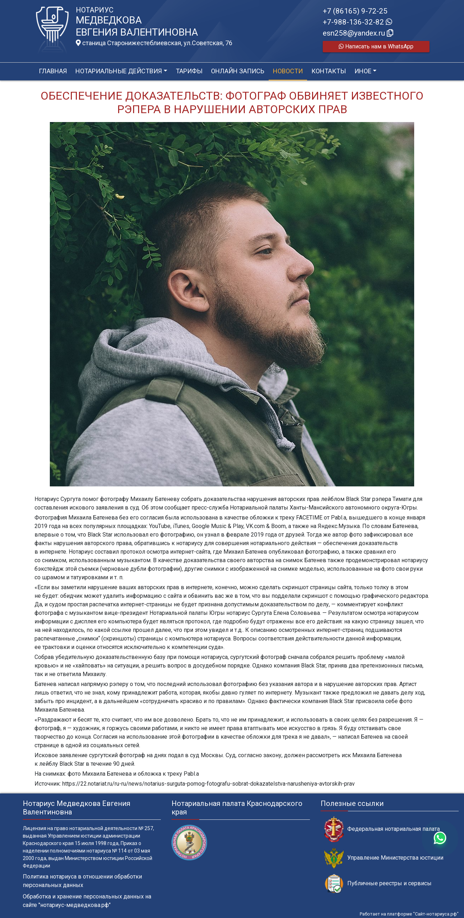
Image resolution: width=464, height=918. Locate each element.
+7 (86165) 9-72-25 (355, 11)
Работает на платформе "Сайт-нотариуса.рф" (409, 914)
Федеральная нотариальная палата (382, 829)
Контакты (328, 71)
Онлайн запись (237, 71)
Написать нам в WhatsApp (376, 46)
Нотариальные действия (118, 71)
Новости (288, 71)
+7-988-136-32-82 (357, 22)
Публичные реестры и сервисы (378, 883)
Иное (362, 71)
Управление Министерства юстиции (383, 858)
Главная (53, 71)
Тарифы (189, 71)
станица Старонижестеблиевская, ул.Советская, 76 (154, 43)
